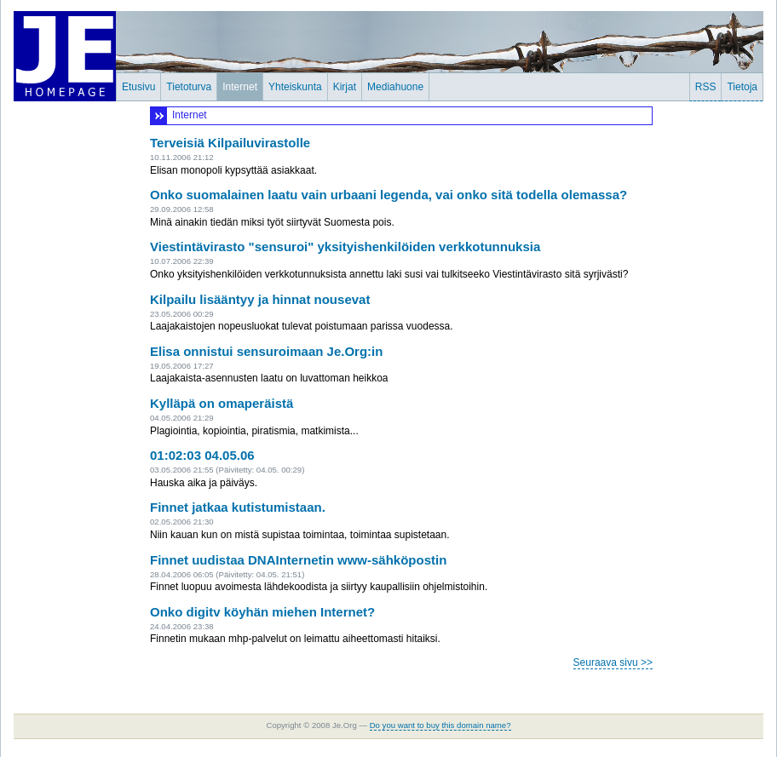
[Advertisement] (712, 361)
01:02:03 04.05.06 (202, 455)
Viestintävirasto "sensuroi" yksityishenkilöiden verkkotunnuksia (345, 246)
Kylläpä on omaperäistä (221, 403)
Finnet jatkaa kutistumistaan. (237, 507)
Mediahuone (395, 87)
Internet (239, 87)
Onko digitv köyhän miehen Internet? (262, 612)
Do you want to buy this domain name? (440, 725)
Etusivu (138, 87)
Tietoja (742, 87)
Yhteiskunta (295, 87)
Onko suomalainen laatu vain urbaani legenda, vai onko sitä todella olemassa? (388, 194)
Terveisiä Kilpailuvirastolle (230, 142)
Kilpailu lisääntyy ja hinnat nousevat (260, 299)
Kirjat (344, 87)
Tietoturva (188, 87)
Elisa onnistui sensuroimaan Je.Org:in (266, 351)
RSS (706, 87)
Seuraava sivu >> (613, 662)
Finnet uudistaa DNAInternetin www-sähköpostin (298, 560)
